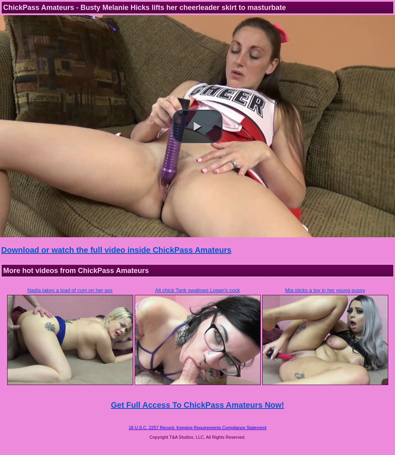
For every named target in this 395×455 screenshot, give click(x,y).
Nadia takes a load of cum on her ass (70, 290)
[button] (197, 126)
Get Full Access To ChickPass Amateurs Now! (197, 405)
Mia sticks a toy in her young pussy (325, 290)
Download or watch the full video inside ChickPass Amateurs (116, 250)
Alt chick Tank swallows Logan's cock (197, 290)
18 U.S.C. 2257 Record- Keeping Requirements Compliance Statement (198, 427)
